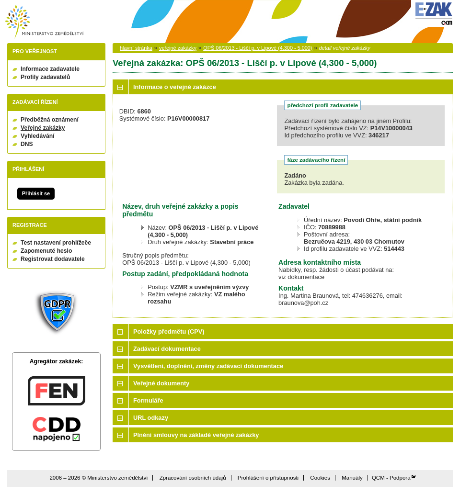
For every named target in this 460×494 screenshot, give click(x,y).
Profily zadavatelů (45, 77)
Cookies (320, 478)
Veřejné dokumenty (161, 383)
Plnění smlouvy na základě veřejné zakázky (196, 434)
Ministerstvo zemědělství (44, 22)
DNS (27, 144)
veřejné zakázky (177, 48)
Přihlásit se (36, 193)
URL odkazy (150, 417)
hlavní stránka (136, 48)
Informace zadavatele (50, 69)
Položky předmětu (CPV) (169, 331)
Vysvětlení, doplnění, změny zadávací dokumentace (208, 366)
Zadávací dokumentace (167, 348)
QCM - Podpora (391, 478)
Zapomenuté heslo (46, 250)
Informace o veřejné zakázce (174, 86)
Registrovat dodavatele (53, 259)
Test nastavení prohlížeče (56, 242)
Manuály (352, 478)
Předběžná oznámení (50, 119)
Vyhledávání (38, 136)
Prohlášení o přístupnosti (268, 478)
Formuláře (148, 400)
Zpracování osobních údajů (193, 478)
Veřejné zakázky (43, 127)
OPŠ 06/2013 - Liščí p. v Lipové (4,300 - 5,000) (257, 48)
